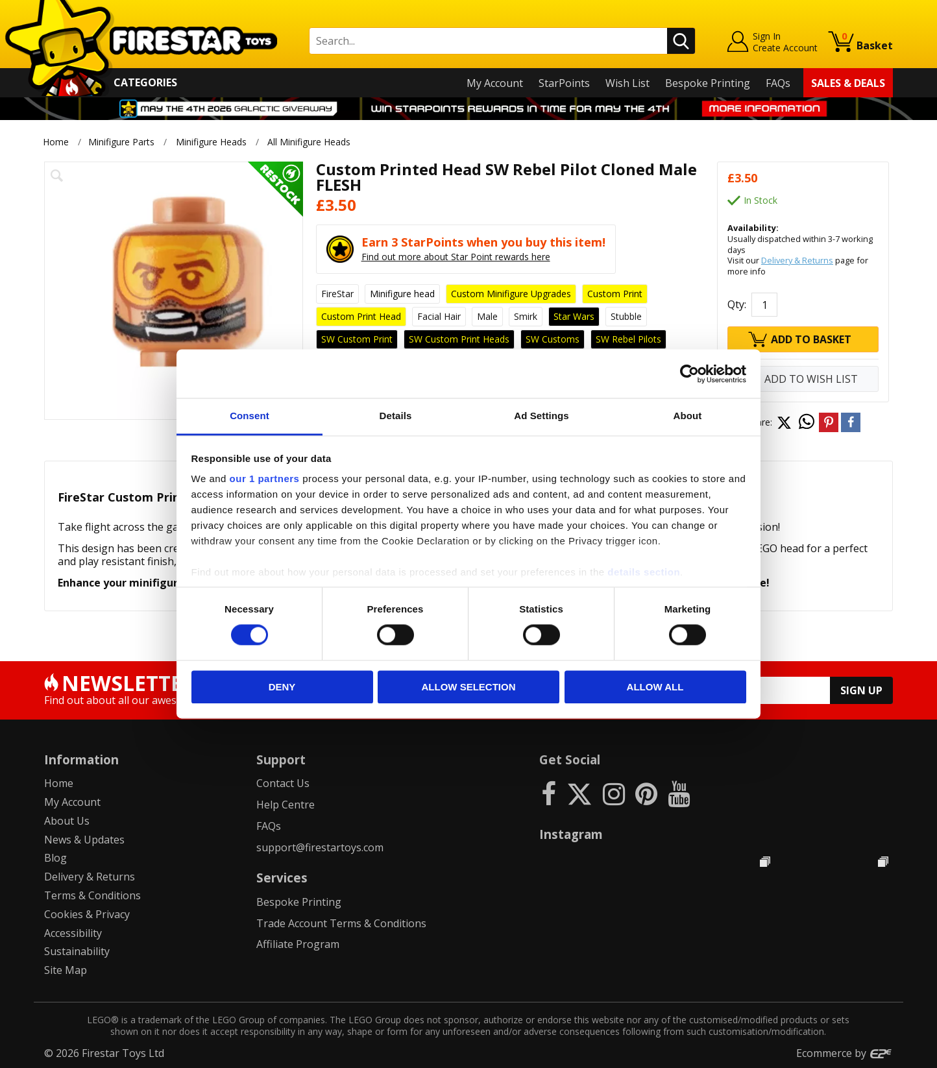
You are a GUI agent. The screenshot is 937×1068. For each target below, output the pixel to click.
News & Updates (84, 839)
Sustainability (77, 951)
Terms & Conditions (92, 895)
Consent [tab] (249, 415)
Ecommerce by (844, 1053)
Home (56, 142)
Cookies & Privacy (87, 914)
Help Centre (285, 804)
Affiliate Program (297, 944)
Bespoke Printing (707, 83)
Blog (55, 858)
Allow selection (469, 686)
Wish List (627, 83)
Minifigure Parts (121, 142)
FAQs (778, 83)
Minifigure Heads (211, 142)
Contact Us (283, 783)
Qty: (736, 304)
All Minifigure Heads (310, 142)
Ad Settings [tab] (541, 415)
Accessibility (73, 933)
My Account (495, 83)
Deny (282, 686)
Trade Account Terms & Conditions (341, 923)
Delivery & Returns (797, 260)
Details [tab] (396, 415)
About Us (67, 821)
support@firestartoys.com (319, 847)
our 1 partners (265, 478)
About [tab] (688, 415)
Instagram (571, 834)
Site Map (65, 970)
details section (643, 571)
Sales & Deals (848, 83)
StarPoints (564, 83)
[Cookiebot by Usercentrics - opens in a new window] (689, 373)
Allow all (655, 686)
